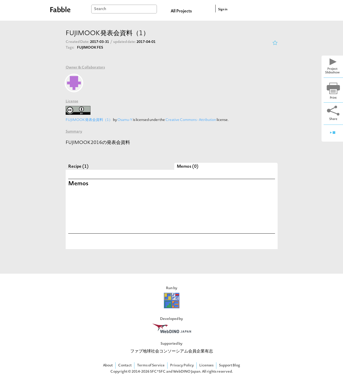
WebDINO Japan (186, 372)
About (108, 365)
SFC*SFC (158, 372)
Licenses (206, 365)
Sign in (222, 9)
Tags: (70, 48)
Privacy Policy (182, 365)
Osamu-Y (124, 120)
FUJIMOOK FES (90, 48)
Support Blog (229, 365)
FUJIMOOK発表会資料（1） (89, 120)
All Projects (181, 11)
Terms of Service (151, 365)
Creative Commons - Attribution (190, 120)
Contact (125, 365)
